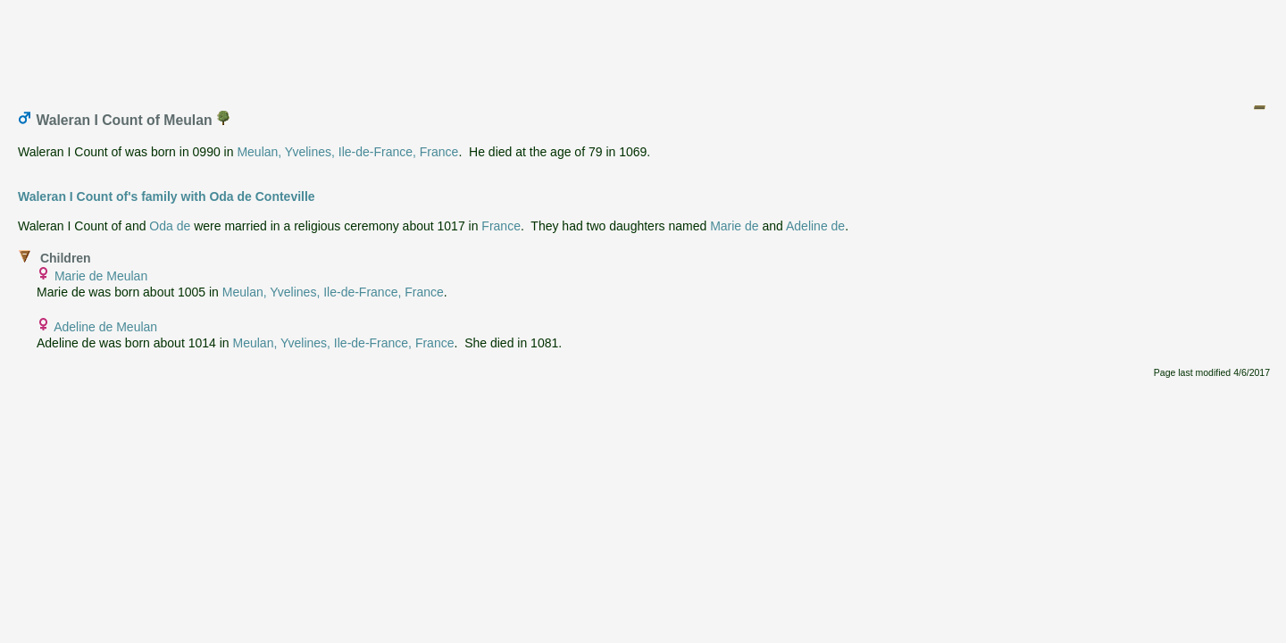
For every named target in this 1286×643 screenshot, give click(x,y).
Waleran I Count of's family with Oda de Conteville (166, 196)
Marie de (734, 226)
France (501, 226)
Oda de (169, 226)
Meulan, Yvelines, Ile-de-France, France (347, 152)
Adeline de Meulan (105, 327)
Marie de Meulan (100, 276)
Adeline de (815, 226)
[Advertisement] (644, 47)
